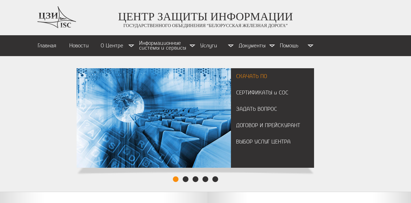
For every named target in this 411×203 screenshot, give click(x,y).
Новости (79, 45)
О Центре (112, 45)
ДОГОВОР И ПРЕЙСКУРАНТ (268, 125)
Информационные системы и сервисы (162, 45)
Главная (47, 45)
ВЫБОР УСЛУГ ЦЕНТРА (263, 142)
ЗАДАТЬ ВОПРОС (256, 109)
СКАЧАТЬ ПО (251, 76)
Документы (252, 45)
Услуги (208, 45)
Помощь (289, 45)
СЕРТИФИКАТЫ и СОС (262, 93)
